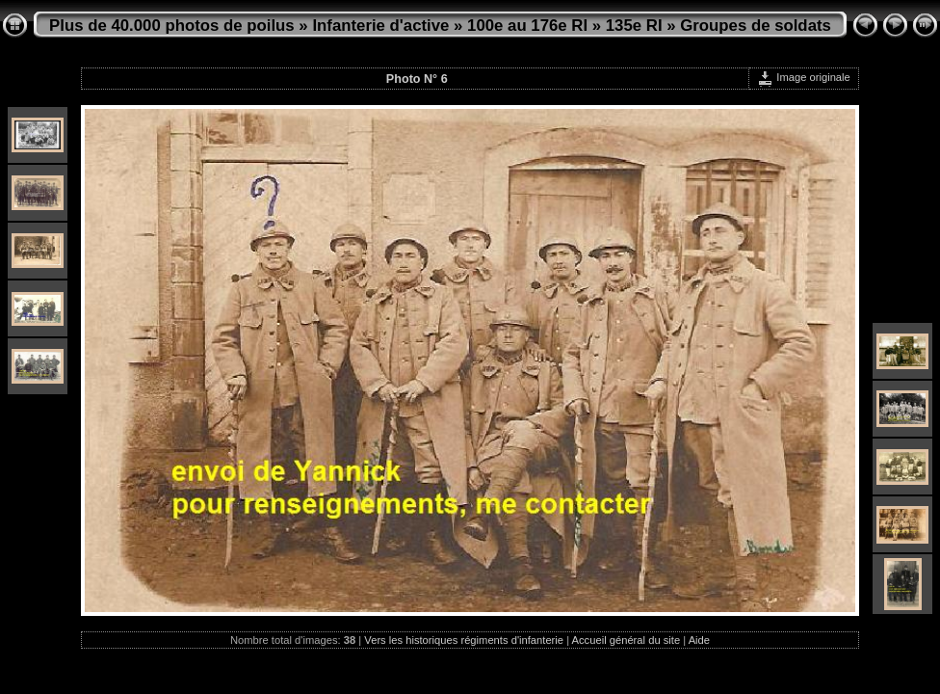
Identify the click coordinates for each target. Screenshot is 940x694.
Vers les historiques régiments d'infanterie (463, 640)
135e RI (634, 25)
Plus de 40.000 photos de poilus (172, 25)
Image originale (803, 77)
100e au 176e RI (527, 25)
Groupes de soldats (755, 25)
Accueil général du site (626, 640)
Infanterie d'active (380, 25)
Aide (699, 640)
